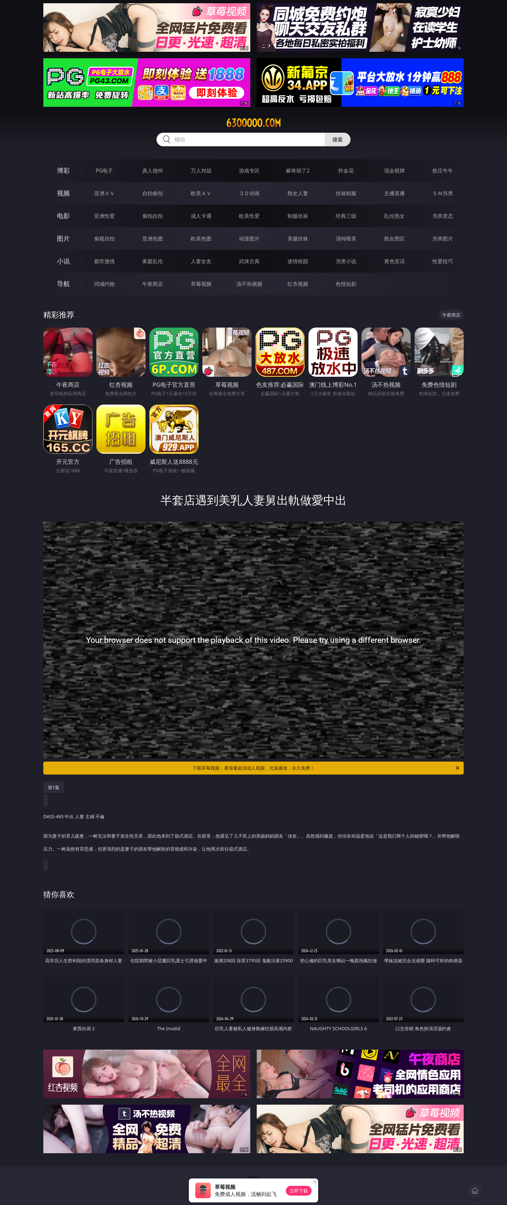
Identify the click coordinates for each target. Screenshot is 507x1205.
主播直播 (394, 193)
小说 (63, 261)
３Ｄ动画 (249, 193)
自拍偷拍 (152, 193)
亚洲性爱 (104, 215)
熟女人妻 (297, 193)
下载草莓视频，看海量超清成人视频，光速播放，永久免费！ (326, 768)
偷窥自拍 (104, 238)
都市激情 (104, 261)
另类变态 (442, 215)
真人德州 (152, 170)
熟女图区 (394, 238)
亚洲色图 (152, 238)
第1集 (53, 787)
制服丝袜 (297, 215)
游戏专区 (249, 170)
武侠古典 (249, 261)
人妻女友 (201, 261)
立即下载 (299, 1191)
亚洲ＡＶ (104, 193)
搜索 (337, 139)
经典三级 (346, 215)
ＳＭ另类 (442, 193)
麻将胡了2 (297, 170)
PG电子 (104, 170)
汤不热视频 (249, 283)
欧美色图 (201, 238)
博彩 (63, 170)
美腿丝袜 (297, 238)
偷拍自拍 (152, 215)
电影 (63, 215)
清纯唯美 (346, 238)
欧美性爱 (249, 215)
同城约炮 (104, 283)
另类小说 (346, 261)
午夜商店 (152, 283)
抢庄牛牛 (442, 170)
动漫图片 (249, 238)
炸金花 (346, 170)
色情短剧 (346, 283)
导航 (63, 283)
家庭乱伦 (152, 261)
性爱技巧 (442, 261)
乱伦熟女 (394, 215)
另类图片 (442, 238)
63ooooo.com (253, 123)
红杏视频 (297, 283)
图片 (63, 238)
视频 (63, 193)
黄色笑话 (394, 261)
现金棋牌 (394, 170)
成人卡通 (201, 215)
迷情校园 (297, 261)
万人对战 (201, 170)
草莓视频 (201, 283)
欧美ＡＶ (201, 193)
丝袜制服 (346, 193)
